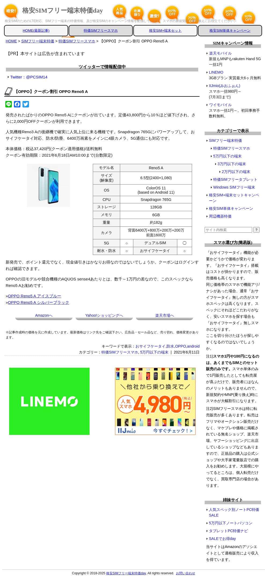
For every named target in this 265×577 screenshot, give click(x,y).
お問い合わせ (185, 573)
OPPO (180, 346)
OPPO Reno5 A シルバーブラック (38, 302)
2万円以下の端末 (236, 172)
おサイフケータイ (150, 346)
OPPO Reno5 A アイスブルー (34, 296)
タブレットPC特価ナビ (228, 531)
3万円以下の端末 (232, 164)
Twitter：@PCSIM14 (28, 77)
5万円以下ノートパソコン (230, 523)
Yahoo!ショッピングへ (104, 315)
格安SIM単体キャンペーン (230, 30)
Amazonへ (44, 315)
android (193, 346)
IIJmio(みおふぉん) (225, 86)
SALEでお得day (222, 538)
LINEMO (216, 72)
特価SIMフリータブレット (235, 179)
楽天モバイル (220, 53)
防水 (170, 346)
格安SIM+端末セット (165, 30)
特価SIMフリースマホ (101, 30)
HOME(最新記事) (36, 30)
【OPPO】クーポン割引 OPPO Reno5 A (51, 91)
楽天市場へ (164, 315)
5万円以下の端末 (154, 352)
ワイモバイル (220, 105)
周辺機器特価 (220, 216)
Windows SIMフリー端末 (234, 187)
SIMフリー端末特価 (225, 140)
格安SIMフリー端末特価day (62, 10)
